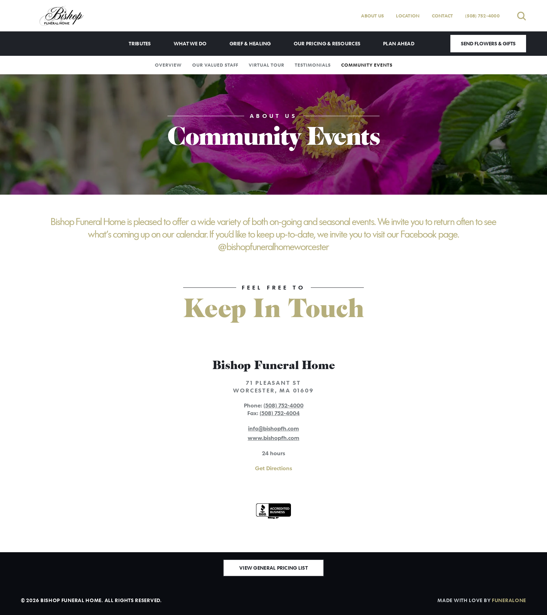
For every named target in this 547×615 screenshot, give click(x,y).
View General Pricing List (273, 567)
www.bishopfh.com (273, 437)
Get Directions (273, 468)
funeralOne (509, 600)
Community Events (366, 65)
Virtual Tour (266, 65)
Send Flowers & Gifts (488, 43)
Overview (168, 65)
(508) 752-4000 (482, 16)
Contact (442, 16)
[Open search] (521, 16)
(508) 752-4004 (280, 413)
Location (407, 16)
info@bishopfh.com (273, 428)
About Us (372, 16)
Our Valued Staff (215, 65)
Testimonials (313, 65)
